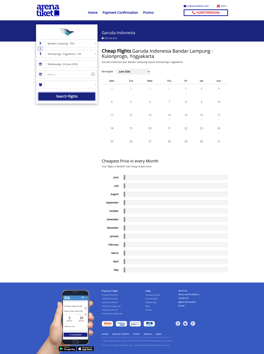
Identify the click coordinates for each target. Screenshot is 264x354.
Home (92, 12)
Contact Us (183, 298)
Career (181, 305)
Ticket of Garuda (110, 298)
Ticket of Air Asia (110, 295)
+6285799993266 (206, 12)
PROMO (148, 334)
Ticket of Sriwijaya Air (112, 313)
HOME (105, 334)
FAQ (147, 306)
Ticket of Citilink (109, 302)
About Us (182, 290)
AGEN (159, 334)
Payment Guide (152, 295)
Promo (148, 12)
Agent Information (187, 302)
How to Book (151, 298)
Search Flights (67, 96)
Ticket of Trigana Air (111, 306)
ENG (224, 6)
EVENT (136, 334)
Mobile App (151, 302)
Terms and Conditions (188, 294)
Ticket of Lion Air (110, 310)
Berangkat (107, 71)
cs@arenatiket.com (196, 6)
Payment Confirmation (120, 12)
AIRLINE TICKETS (120, 334)
